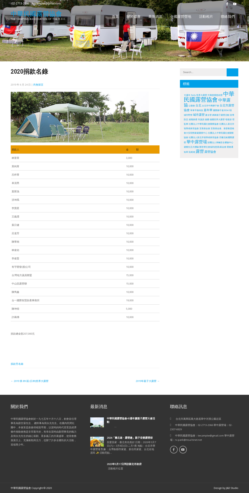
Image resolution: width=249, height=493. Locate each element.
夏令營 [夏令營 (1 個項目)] (208, 115)
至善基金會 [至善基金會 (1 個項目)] (204, 128)
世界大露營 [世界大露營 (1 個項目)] (201, 95)
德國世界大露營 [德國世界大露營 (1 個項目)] (217, 119)
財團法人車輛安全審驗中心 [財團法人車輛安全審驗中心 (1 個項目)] (220, 142)
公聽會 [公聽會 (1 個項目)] (192, 105)
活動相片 (206, 16)
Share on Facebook (15, 353)
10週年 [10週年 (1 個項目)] (187, 95)
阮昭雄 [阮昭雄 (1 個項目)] (192, 152)
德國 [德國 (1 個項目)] (207, 119)
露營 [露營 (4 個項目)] (200, 151)
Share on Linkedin (35, 353)
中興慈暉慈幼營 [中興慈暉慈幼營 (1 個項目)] (215, 95)
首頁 (115, 16)
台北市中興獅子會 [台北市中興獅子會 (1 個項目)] (210, 105)
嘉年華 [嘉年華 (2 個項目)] (208, 110)
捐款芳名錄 (17, 364)
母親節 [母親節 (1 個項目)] (228, 119)
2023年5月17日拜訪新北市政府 (124, 464)
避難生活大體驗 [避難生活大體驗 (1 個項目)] (191, 147)
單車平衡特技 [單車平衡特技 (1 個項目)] (196, 110)
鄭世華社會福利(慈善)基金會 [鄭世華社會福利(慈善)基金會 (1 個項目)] (212, 147)
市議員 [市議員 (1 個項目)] (201, 119)
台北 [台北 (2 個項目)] (198, 105)
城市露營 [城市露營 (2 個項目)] (199, 115)
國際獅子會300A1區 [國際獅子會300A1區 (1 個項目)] (222, 110)
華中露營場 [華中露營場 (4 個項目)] (197, 141)
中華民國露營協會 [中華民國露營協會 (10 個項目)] (209, 96)
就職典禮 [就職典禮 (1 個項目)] (193, 119)
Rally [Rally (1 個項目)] (193, 95)
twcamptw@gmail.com (46, 3)
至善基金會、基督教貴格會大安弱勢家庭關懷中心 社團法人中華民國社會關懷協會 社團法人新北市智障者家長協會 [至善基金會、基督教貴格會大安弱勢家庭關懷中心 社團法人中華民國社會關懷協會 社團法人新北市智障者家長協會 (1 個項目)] (209, 133)
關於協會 (134, 16)
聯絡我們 (228, 16)
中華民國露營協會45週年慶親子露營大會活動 (131, 420)
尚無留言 (38, 84)
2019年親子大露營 (148, 381)
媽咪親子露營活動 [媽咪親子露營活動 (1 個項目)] (220, 115)
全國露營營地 (180, 16)
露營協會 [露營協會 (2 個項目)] (210, 152)
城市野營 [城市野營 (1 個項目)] (188, 115)
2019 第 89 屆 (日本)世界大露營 (29, 381)
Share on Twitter (25, 353)
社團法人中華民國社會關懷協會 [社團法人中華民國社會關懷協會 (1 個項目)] (204, 124)
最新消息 (155, 16)
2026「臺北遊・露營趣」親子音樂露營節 (130, 437)
